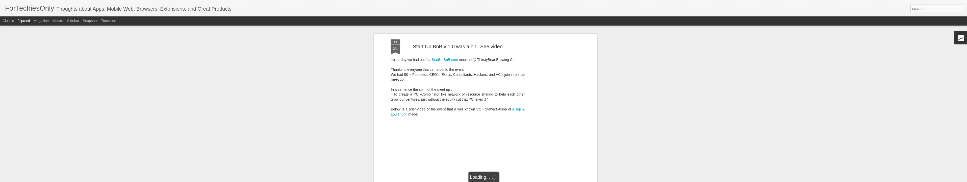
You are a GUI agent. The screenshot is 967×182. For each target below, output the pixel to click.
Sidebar (73, 21)
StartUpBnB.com (444, 58)
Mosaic (57, 21)
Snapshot (90, 21)
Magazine (41, 21)
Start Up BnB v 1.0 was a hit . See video (458, 44)
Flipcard (23, 21)
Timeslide (108, 21)
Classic (8, 21)
